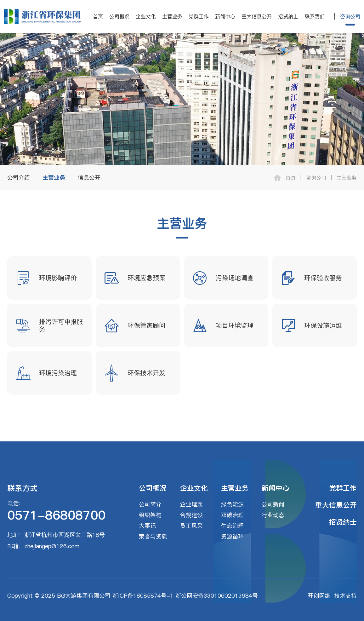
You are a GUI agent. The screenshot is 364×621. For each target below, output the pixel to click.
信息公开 (89, 177)
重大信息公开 (257, 16)
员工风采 (191, 526)
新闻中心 (225, 16)
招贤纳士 (288, 16)
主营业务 (172, 16)
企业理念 (191, 504)
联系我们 (314, 16)
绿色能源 (232, 504)
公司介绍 (18, 177)
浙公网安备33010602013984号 (216, 596)
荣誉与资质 (153, 536)
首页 (98, 16)
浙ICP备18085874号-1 (142, 596)
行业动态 (273, 515)
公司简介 (150, 504)
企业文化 (146, 16)
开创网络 (319, 596)
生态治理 (232, 526)
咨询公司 (350, 16)
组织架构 (150, 515)
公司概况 (119, 16)
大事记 (147, 526)
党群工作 (199, 16)
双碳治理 (232, 515)
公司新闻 (273, 504)
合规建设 (191, 515)
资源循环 (232, 536)
